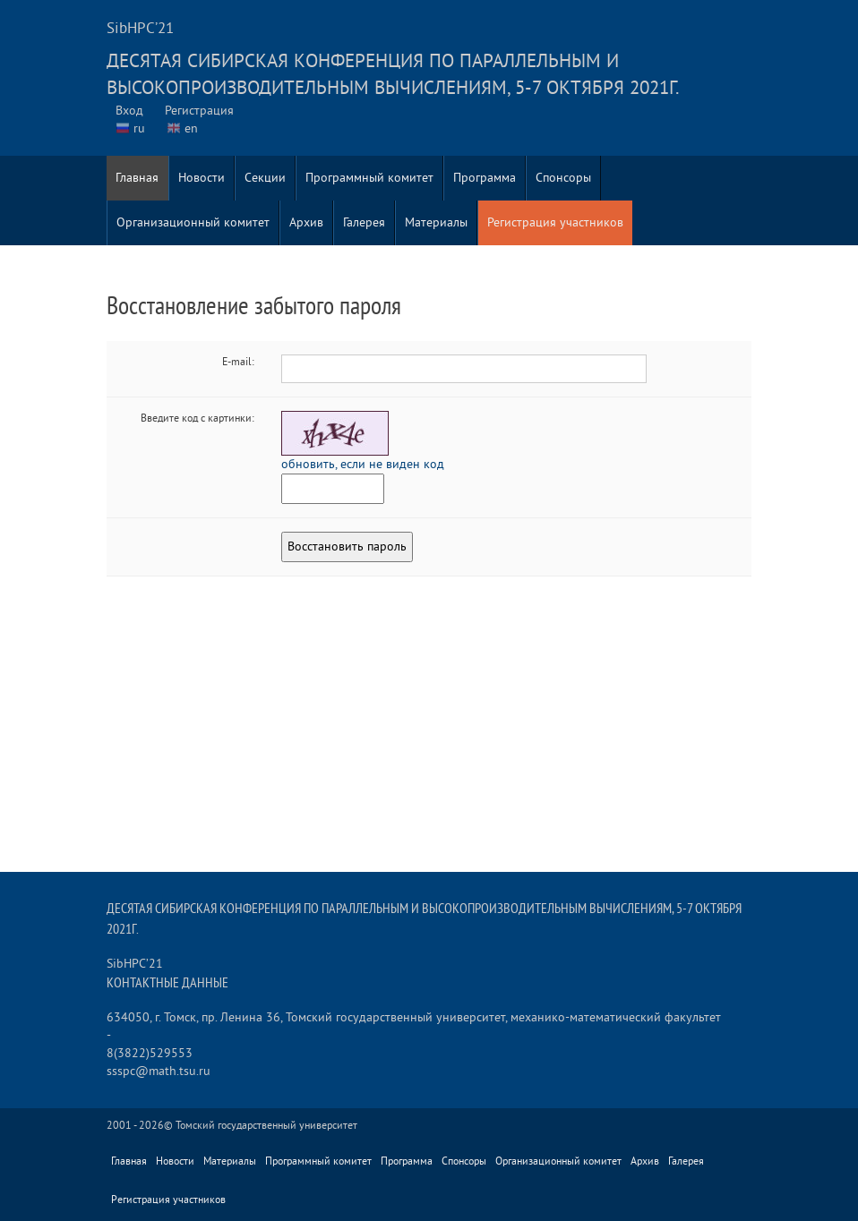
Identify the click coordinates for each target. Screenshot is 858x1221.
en (191, 128)
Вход (129, 110)
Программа (484, 177)
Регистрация (199, 110)
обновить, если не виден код (362, 464)
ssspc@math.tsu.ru (158, 1071)
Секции (265, 177)
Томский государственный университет (266, 1125)
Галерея (364, 222)
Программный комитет (369, 177)
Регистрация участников (555, 222)
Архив (306, 222)
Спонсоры (563, 177)
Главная (137, 177)
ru (139, 128)
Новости (201, 177)
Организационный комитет (193, 222)
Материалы (436, 222)
